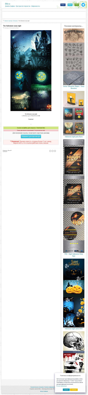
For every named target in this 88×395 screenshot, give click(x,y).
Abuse (41, 391)
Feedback (46, 391)
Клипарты (6, 28)
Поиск (62, 4)
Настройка (73, 389)
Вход (77, 4)
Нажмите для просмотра (31, 136)
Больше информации (62, 386)
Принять (66, 389)
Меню (70, 4)
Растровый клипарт (14, 28)
